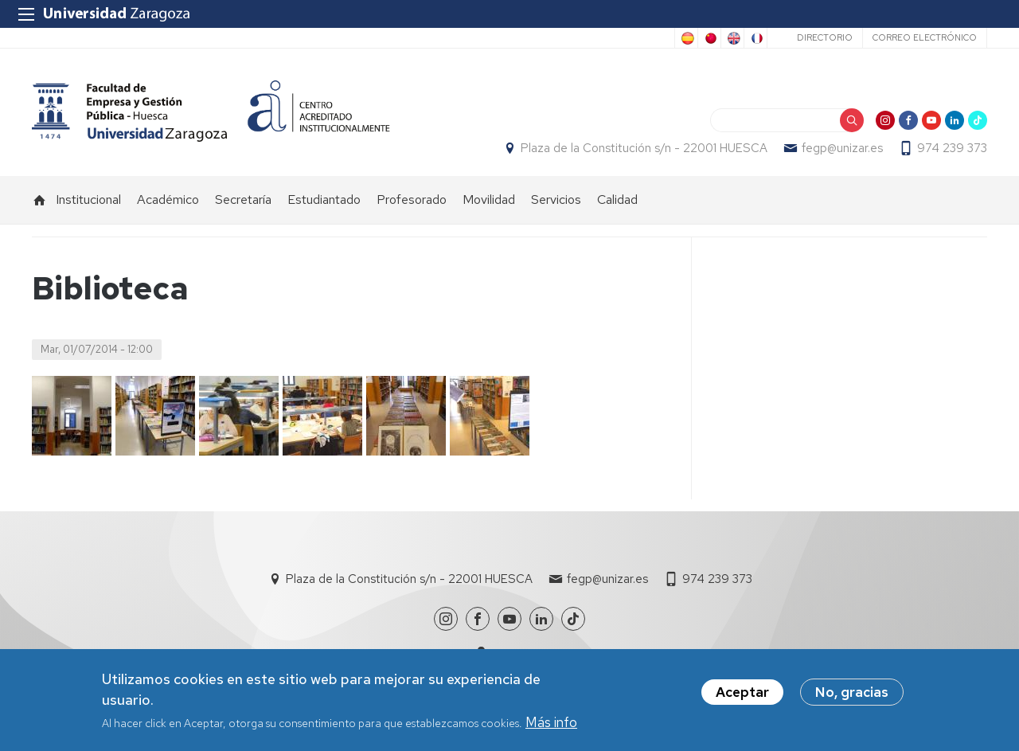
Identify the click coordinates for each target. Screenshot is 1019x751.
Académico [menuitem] (168, 199)
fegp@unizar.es (842, 148)
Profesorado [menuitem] (412, 199)
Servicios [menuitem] (556, 199)
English (732, 38)
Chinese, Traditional (709, 38)
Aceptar (742, 696)
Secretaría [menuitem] (243, 199)
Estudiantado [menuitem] (324, 199)
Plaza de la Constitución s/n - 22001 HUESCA (644, 148)
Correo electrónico (925, 37)
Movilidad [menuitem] (489, 199)
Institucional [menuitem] (88, 199)
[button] (71, 416)
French (755, 38)
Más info (551, 726)
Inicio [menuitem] (40, 200)
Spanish (686, 38)
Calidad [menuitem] (617, 199)
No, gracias (851, 696)
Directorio (825, 37)
